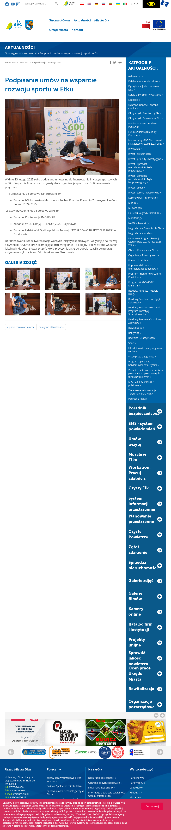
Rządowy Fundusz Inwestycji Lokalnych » (144, 300)
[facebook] (110, 62)
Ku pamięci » (135, 207)
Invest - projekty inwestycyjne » (145, 159)
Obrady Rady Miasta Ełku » (143, 250)
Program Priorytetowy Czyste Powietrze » (144, 275)
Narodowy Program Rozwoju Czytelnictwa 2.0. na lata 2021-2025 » (145, 242)
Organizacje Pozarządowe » (143, 255)
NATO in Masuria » (138, 223)
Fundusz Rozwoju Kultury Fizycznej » (142, 133)
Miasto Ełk (101, 20)
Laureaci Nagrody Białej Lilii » (144, 213)
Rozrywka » (134, 332)
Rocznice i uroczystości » (141, 337)
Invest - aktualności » (139, 153)
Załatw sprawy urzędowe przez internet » (64, 779)
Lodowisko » (137, 787)
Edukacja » (134, 99)
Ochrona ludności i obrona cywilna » (143, 106)
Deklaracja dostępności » (102, 777)
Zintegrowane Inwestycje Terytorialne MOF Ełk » (142, 392)
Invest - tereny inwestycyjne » (144, 192)
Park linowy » (137, 777)
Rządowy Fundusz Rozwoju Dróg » (143, 292)
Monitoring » (135, 218)
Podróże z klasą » (138, 398)
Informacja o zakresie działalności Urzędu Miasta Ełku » (107, 794)
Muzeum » (136, 797)
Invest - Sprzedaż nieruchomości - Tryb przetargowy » (140, 167)
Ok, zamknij (152, 806)
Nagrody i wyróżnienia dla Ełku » (146, 228)
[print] (120, 62)
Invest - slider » (136, 187)
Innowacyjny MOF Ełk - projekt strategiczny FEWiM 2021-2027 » (146, 142)
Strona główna (59, 20)
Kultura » (133, 202)
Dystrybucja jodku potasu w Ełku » (143, 88)
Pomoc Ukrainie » (138, 260)
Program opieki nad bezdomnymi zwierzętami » (143, 363)
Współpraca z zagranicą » (142, 356)
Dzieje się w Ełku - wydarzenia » (145, 94)
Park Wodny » (137, 782)
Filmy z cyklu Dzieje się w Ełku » (145, 118)
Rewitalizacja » (136, 327)
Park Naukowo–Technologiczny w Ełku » (65, 792)
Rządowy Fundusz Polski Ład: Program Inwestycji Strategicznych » (144, 311)
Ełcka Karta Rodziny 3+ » (101, 787)
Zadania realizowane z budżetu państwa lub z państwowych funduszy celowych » (145, 373)
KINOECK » (136, 792)
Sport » (132, 343)
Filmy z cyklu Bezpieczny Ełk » (144, 113)
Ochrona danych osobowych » (105, 782)
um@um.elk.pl (21, 794)
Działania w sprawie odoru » (144, 81)
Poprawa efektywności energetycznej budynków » (143, 267)
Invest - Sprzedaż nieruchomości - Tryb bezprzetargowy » (140, 179)
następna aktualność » (51, 327)
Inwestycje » (135, 148)
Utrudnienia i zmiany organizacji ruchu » (146, 349)
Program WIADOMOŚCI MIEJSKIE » (141, 284)
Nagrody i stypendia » (140, 233)
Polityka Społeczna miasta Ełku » (65, 786)
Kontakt (77, 30)
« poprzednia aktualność (20, 327)
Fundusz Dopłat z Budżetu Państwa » (142, 125)
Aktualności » (135, 76)
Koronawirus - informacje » (143, 197)
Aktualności (82, 20)
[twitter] (114, 62)
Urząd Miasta (58, 30)
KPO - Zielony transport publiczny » (141, 383)
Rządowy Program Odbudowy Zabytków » (144, 321)
